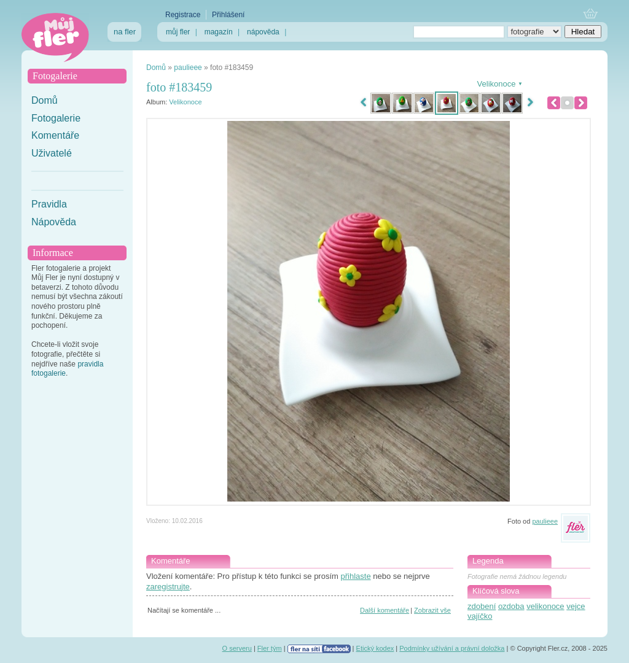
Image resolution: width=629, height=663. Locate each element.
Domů (44, 100)
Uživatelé (51, 153)
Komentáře (55, 135)
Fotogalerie (55, 118)
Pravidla (49, 204)
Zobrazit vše (432, 610)
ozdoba (511, 606)
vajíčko (479, 616)
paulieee (187, 67)
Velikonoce (185, 102)
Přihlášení (228, 14)
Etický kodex (375, 648)
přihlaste (355, 576)
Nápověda (53, 222)
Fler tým (269, 648)
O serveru (237, 648)
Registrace (182, 14)
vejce (575, 606)
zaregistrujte (168, 586)
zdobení (481, 606)
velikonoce (545, 606)
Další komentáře (384, 610)
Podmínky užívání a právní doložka (451, 648)
